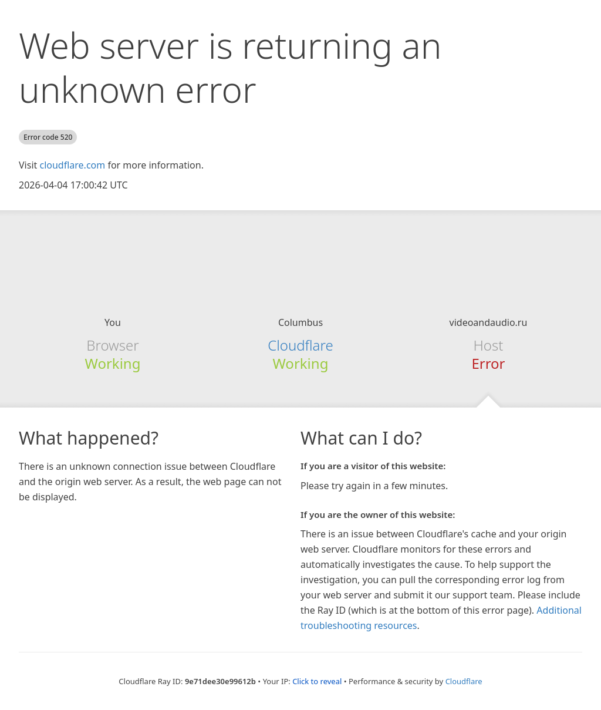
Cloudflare (300, 345)
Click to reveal (317, 681)
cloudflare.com (72, 165)
